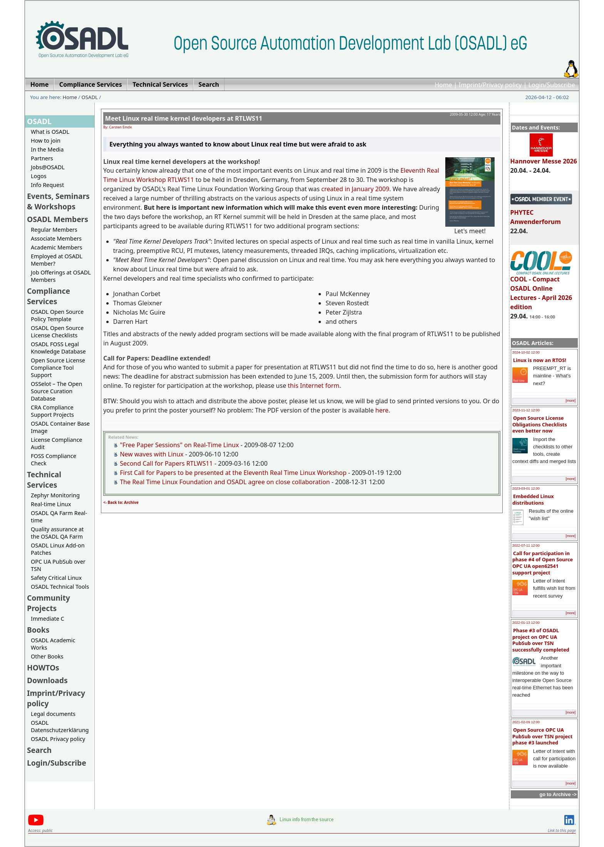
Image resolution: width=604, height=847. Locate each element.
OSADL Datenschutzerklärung (60, 726)
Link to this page (562, 830)
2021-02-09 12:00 (526, 722)
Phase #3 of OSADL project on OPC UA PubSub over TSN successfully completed (540, 640)
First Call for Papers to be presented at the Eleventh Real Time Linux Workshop (233, 472)
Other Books (47, 656)
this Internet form (313, 385)
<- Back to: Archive (121, 502)
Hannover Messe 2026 (543, 157)
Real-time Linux (51, 504)
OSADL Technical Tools (60, 586)
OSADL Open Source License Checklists (57, 331)
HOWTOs (43, 667)
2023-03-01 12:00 (526, 488)
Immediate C (47, 618)
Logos (39, 176)
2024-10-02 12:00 (526, 352)
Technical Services (44, 479)
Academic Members (56, 247)
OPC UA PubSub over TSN (58, 565)
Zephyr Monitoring (55, 495)
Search (39, 750)
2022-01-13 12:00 (526, 623)
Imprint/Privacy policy (490, 85)
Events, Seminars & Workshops (58, 201)
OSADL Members (57, 219)
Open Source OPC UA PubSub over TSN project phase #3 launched (542, 736)
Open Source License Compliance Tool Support (58, 368)
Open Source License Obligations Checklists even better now (539, 424)
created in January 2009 (355, 189)
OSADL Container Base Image (60, 427)
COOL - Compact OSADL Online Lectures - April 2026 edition (541, 289)
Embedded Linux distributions (533, 499)
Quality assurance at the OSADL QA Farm (57, 532)
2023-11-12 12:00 (526, 410)
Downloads (47, 680)
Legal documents (53, 713)
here (381, 410)
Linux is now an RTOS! (539, 360)
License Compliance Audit (56, 443)
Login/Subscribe (551, 85)
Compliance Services (48, 296)
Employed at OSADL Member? (56, 260)
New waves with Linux (151, 454)
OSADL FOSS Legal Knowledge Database (58, 347)
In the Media (47, 149)
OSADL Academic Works (53, 644)
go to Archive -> (558, 794)
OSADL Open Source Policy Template (57, 315)
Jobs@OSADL (48, 167)
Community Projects (48, 603)
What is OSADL (50, 131)
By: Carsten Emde (117, 127)
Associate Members (56, 238)
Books (38, 630)
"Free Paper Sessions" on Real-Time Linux (179, 445)
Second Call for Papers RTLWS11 (166, 463)
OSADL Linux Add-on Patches (58, 549)
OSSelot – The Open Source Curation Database (56, 391)
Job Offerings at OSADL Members (61, 276)
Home (443, 85)
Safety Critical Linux (56, 577)
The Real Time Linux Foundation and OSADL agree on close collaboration (225, 482)
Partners (42, 158)
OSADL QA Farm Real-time (59, 516)
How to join (45, 140)
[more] (570, 400)
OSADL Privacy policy (58, 739)
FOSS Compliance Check (53, 459)
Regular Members (54, 229)
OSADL (90, 97)
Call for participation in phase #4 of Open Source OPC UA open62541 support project (542, 563)
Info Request (47, 185)
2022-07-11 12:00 (526, 545)
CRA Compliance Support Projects (52, 411)
